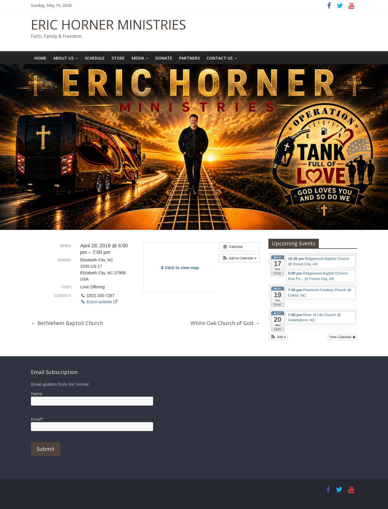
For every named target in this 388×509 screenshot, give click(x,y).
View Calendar (342, 337)
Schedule (95, 58)
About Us (63, 58)
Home (40, 58)
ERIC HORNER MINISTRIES (108, 24)
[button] (239, 258)
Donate (163, 58)
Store (118, 58)
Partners (189, 58)
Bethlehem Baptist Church (67, 323)
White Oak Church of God (225, 323)
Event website (98, 301)
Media (138, 58)
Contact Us (220, 58)
